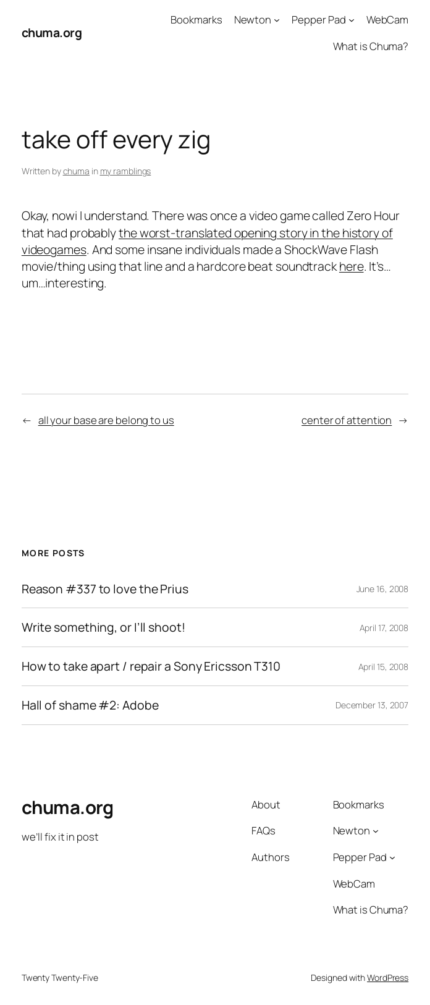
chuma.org (52, 32)
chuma (76, 171)
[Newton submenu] (277, 20)
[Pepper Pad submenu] (351, 20)
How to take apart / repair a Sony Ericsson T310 (151, 666)
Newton (252, 19)
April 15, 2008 (383, 666)
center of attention (346, 420)
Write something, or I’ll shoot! (103, 627)
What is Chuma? (371, 46)
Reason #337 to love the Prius (105, 589)
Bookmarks (196, 19)
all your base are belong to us (106, 420)
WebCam (387, 19)
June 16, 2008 (382, 589)
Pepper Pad (318, 19)
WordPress (387, 977)
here (351, 266)
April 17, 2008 (384, 628)
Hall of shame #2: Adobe (90, 705)
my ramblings (125, 171)
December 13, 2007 (371, 705)
